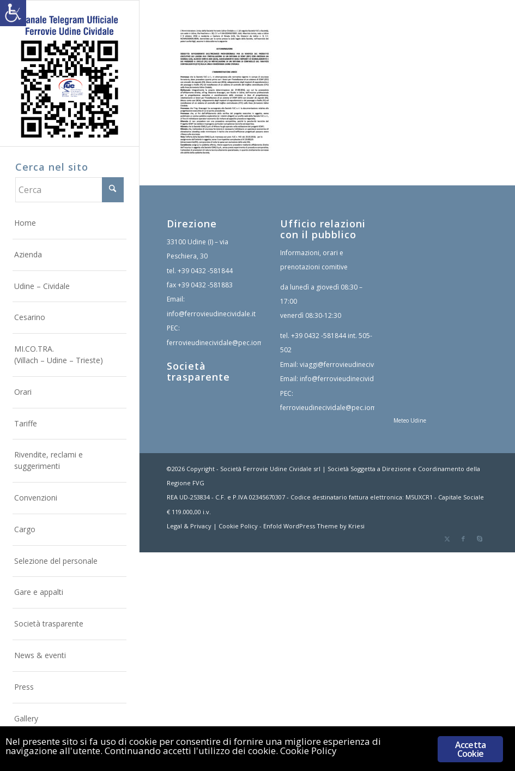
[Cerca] (69, 189)
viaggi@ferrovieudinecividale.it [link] (347, 364)
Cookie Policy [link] (238, 526)
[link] (13, 13)
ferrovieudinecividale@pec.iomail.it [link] (221, 342)
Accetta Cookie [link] (470, 749)
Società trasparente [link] (198, 371)
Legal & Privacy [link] (189, 526)
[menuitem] (69, 223)
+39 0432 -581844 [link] (205, 270)
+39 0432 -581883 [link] (205, 285)
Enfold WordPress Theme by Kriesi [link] (314, 526)
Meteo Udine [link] (409, 420)
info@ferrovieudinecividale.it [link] (211, 313)
